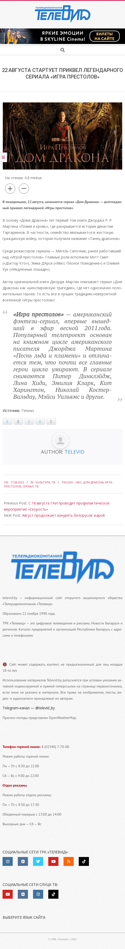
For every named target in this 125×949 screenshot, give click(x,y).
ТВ (53, 482)
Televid (74, 451)
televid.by (10, 597)
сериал (28, 486)
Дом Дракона (93, 482)
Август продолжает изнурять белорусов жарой (63, 515)
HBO (78, 482)
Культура (43, 482)
